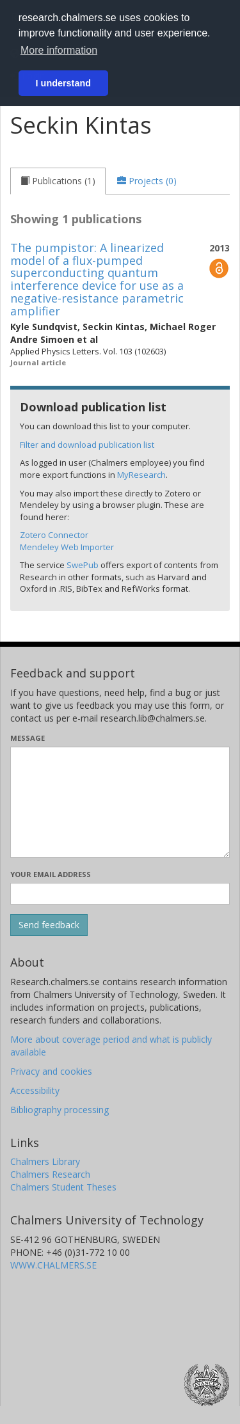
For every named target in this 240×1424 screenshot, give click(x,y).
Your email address (50, 874)
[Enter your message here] (120, 802)
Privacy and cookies (51, 1071)
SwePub (83, 565)
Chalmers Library (45, 1161)
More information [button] (58, 50)
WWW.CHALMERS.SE (53, 1265)
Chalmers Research (50, 1174)
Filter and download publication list (87, 444)
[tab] (58, 181)
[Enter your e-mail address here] (120, 894)
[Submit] (49, 925)
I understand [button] (63, 83)
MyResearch (141, 474)
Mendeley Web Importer (67, 547)
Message (27, 738)
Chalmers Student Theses (63, 1187)
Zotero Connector (54, 535)
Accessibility (35, 1090)
